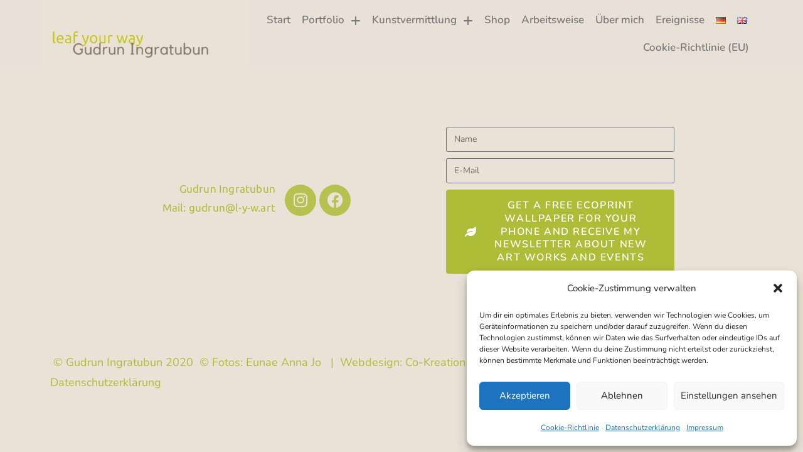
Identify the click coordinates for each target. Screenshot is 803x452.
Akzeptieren (524, 395)
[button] (778, 288)
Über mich (619, 20)
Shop (497, 20)
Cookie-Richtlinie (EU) (696, 47)
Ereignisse (680, 20)
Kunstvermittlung (422, 20)
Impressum (704, 427)
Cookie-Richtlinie (570, 427)
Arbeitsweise (552, 20)
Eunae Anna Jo (283, 362)
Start (278, 20)
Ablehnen (622, 395)
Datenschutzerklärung (642, 427)
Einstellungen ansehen (729, 395)
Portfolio (331, 20)
